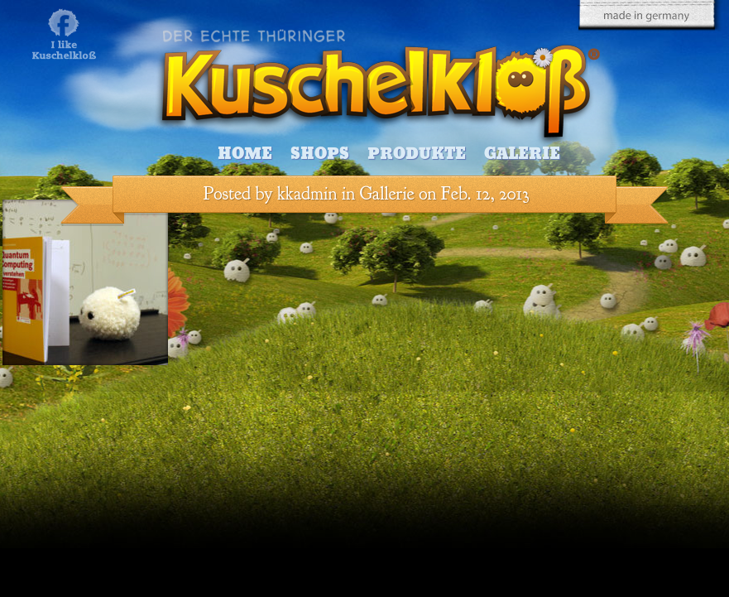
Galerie (522, 154)
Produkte (416, 154)
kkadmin (307, 193)
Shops (319, 154)
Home (245, 154)
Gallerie (387, 193)
